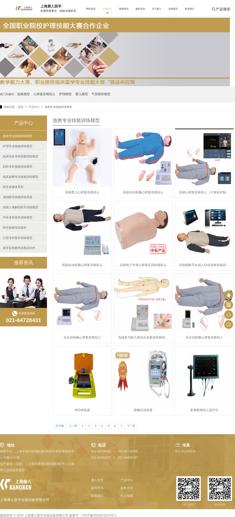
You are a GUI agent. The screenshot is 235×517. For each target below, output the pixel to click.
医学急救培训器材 (14, 227)
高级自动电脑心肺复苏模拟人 (143, 192)
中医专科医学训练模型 (17, 217)
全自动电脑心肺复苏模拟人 (82, 337)
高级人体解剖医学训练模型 (20, 207)
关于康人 (156, 8)
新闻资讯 (123, 8)
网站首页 (91, 8)
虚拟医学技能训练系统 (17, 197)
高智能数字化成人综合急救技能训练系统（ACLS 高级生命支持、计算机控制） (204, 265)
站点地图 (126, 495)
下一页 (131, 425)
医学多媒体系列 (13, 187)
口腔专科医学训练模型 (17, 237)
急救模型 (23, 94)
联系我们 (189, 8)
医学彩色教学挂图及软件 (19, 248)
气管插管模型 (100, 94)
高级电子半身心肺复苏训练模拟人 (143, 265)
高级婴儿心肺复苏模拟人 (82, 192)
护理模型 (65, 94)
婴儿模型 (81, 94)
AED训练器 (82, 410)
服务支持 (140, 8)
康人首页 (97, 480)
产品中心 (107, 8)
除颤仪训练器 (143, 410)
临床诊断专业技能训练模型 (20, 176)
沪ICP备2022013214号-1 (99, 515)
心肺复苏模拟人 (44, 94)
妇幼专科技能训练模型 (17, 166)
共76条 (59, 425)
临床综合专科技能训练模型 (20, 156)
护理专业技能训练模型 (17, 146)
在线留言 (173, 8)
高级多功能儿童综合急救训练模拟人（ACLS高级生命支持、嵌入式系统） (143, 337)
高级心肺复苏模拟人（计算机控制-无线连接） (204, 192)
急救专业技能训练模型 (58, 106)
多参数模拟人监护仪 (204, 410)
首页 (21, 106)
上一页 (73, 425)
